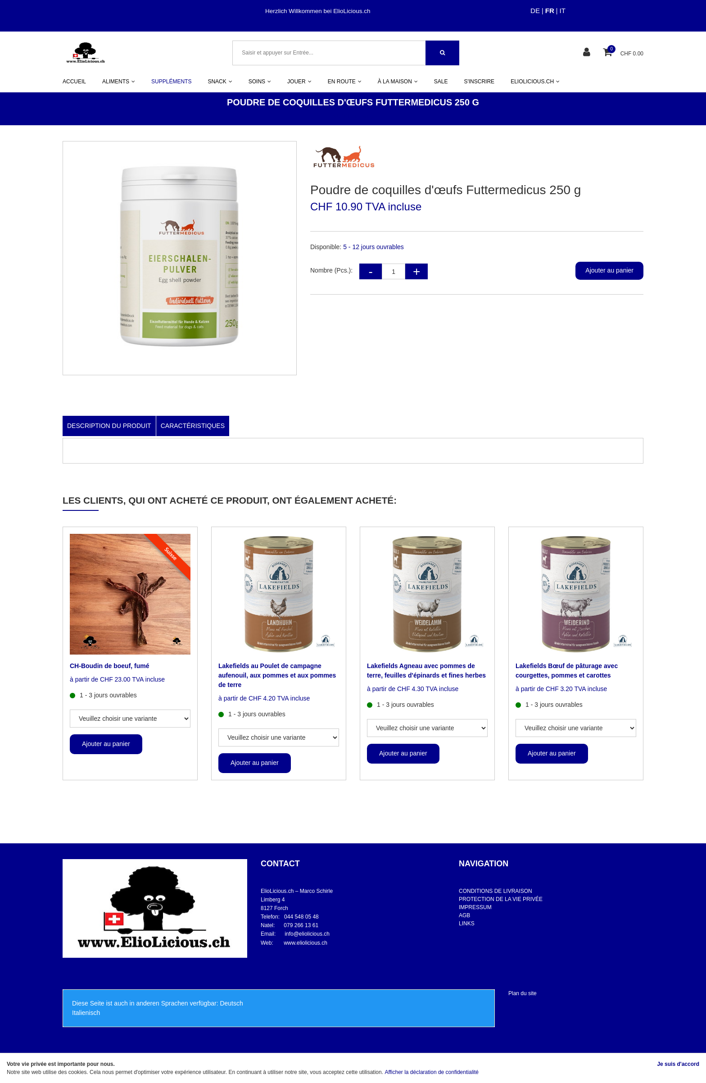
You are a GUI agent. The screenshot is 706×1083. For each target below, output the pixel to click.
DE (535, 10)
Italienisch (86, 1012)
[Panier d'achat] (608, 53)
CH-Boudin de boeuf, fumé (109, 665)
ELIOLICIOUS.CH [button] (535, 81)
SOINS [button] (260, 81)
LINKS (467, 923)
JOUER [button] (299, 81)
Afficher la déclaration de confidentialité (432, 1072)
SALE (441, 81)
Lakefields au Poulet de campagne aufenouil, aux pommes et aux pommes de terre (277, 675)
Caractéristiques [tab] (193, 425)
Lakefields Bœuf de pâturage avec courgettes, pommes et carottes (567, 670)
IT (563, 10)
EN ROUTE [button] (345, 81)
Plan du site (522, 993)
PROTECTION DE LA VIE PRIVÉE (501, 899)
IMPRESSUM (475, 907)
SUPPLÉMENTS (171, 81)
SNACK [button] (220, 81)
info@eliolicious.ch (307, 934)
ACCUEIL (74, 81)
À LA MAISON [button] (398, 81)
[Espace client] (588, 53)
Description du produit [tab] (109, 425)
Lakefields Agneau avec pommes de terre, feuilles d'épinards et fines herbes (426, 670)
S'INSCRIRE (479, 81)
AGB (464, 915)
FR (549, 10)
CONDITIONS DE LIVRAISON (495, 891)
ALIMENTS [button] (118, 81)
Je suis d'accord (678, 1064)
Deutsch (231, 1003)
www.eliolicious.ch (305, 943)
